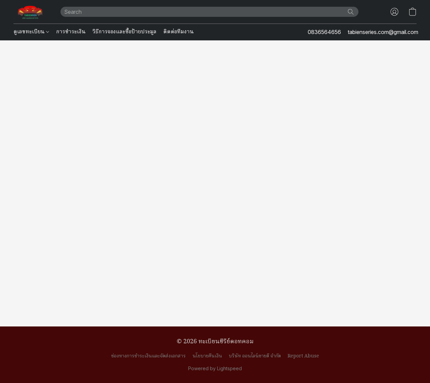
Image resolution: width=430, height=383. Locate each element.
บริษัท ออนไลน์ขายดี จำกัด (255, 356)
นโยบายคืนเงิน (207, 356)
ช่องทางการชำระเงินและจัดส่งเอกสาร (148, 356)
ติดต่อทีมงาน (178, 32)
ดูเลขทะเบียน (31, 32)
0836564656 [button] (324, 32)
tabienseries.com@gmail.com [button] (383, 32)
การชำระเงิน (71, 32)
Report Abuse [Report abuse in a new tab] (303, 356)
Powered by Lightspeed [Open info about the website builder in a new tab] (215, 368)
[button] (30, 11)
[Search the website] (351, 11)
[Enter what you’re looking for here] (209, 12)
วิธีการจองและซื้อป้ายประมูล (124, 32)
